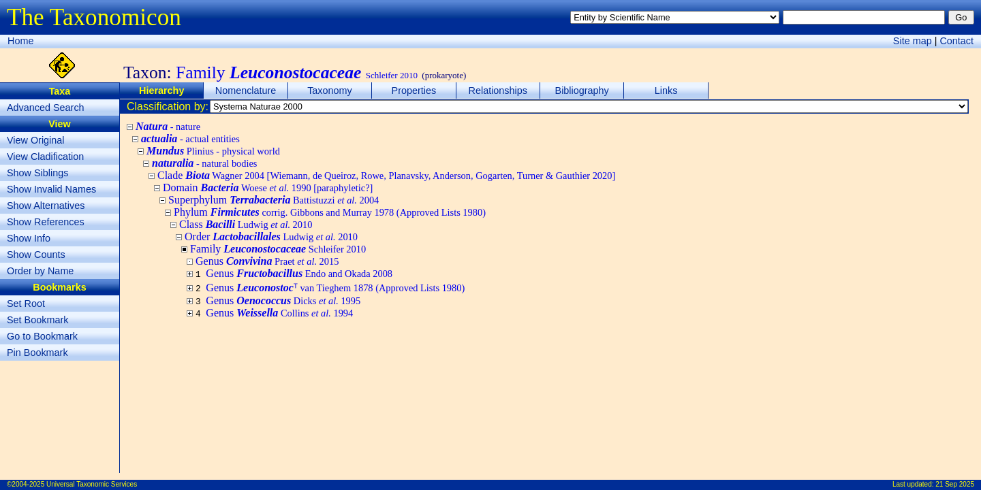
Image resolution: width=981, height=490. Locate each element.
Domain (268, 187)
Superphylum (273, 200)
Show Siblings (37, 172)
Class (245, 224)
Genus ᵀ (335, 287)
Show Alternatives (45, 205)
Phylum (330, 212)
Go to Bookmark (42, 336)
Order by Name (40, 270)
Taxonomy (329, 90)
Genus (267, 261)
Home (20, 40)
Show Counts (36, 254)
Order (271, 236)
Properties (414, 90)
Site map (912, 40)
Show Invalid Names (51, 189)
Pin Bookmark (37, 352)
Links (666, 90)
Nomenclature (246, 90)
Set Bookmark (37, 319)
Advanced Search (45, 107)
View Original (36, 140)
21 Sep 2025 (954, 484)
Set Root (26, 303)
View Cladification (45, 156)
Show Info (28, 238)
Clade (386, 175)
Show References (45, 221)
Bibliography (582, 90)
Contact (956, 40)
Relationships (498, 90)
